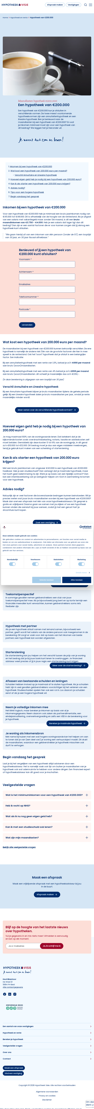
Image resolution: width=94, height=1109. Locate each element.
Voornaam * (25, 259)
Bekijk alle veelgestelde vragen (19, 847)
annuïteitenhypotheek (57, 116)
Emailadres (24, 284)
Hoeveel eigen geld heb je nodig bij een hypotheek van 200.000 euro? (46, 179)
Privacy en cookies (47, 1095)
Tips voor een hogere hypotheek (27, 192)
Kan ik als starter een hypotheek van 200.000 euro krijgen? (40, 183)
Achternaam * (26, 271)
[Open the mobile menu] (90, 5)
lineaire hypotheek (27, 119)
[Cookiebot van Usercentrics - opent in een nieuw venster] (81, 527)
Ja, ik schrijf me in (52, 946)
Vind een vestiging (13, 1073)
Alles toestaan (77, 580)
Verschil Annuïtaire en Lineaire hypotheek (36, 175)
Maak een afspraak (14, 1068)
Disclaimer (47, 1099)
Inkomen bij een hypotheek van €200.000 (31, 166)
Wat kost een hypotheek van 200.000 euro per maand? (39, 170)
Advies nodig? (18, 187)
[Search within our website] (85, 4)
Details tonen (81, 573)
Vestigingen (73, 4)
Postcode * (24, 309)
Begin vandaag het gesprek (25, 196)
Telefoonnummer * (29, 296)
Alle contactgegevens (13, 987)
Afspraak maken (55, 4)
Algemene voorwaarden (47, 1091)
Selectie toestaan (47, 580)
